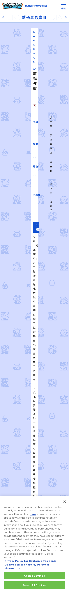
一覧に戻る (35, 437)
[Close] (65, 504)
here (33, 516)
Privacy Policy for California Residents (30, 563)
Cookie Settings (34, 578)
